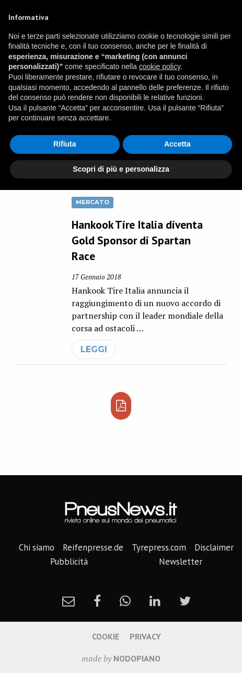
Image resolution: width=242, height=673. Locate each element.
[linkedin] (154, 600)
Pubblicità (69, 561)
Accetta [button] (177, 144)
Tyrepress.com (159, 547)
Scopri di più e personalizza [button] (121, 169)
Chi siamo (36, 547)
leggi (93, 349)
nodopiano (136, 658)
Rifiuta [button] (64, 144)
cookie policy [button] (159, 66)
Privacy (145, 636)
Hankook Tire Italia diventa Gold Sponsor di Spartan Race (137, 240)
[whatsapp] (125, 600)
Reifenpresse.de (93, 547)
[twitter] (185, 600)
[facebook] (97, 600)
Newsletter (180, 561)
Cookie (105, 636)
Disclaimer (214, 547)
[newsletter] (68, 600)
